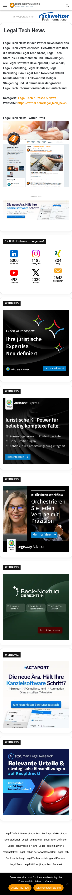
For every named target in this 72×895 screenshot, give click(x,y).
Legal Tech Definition (55, 839)
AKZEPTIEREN (20, 887)
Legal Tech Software (16, 833)
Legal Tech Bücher (32, 839)
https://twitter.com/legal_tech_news (42, 103)
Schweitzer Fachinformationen (40, 16)
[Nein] (67, 884)
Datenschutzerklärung (48, 887)
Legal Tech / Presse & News (37, 98)
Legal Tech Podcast (51, 864)
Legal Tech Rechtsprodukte (44, 833)
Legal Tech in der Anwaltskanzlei (37, 852)
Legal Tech (16, 864)
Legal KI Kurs (31, 864)
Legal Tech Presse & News (22, 845)
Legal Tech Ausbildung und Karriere (45, 858)
